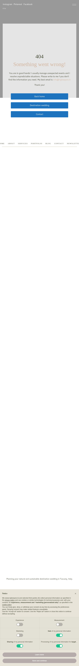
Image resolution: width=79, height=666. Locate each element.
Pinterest (18, 4)
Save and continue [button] (39, 661)
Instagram (7, 4)
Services (23, 143)
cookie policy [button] (6, 605)
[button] (75, 593)
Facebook (28, 4)
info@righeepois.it (61, 79)
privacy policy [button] (10, 600)
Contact (59, 143)
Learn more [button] (39, 655)
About (11, 143)
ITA (4, 8)
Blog (48, 143)
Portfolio (36, 143)
